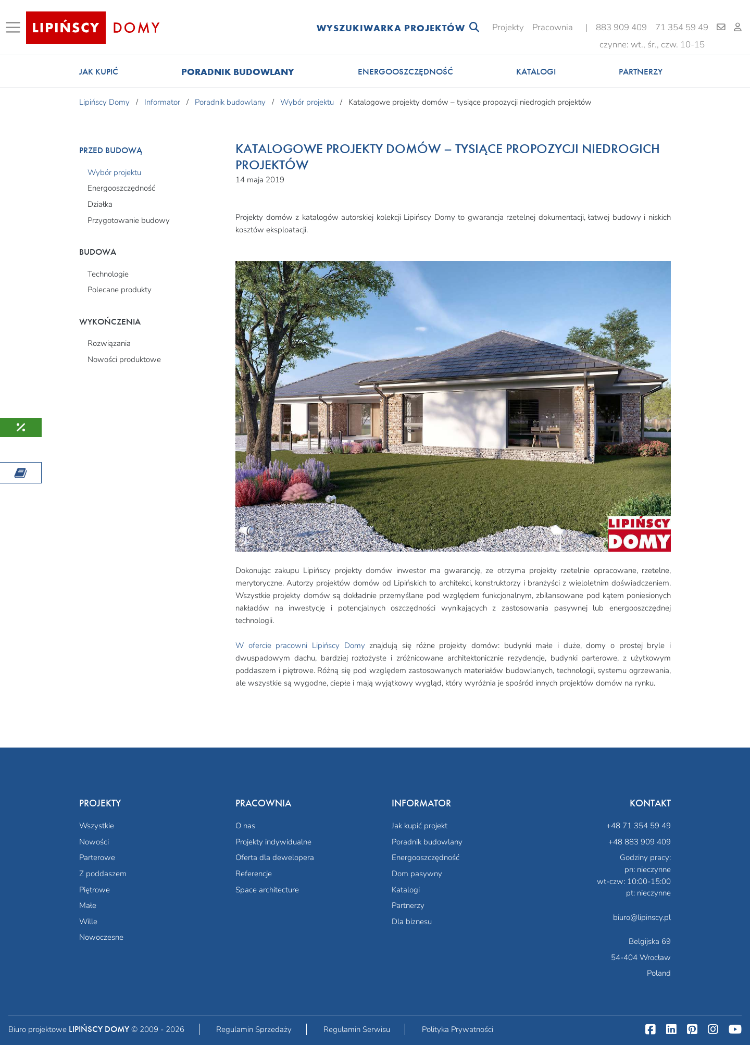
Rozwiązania (109, 343)
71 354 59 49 (681, 27)
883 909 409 (621, 27)
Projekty (508, 27)
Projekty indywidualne (273, 842)
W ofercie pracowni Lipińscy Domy (300, 645)
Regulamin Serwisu (356, 1029)
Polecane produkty (120, 289)
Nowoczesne (101, 937)
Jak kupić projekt (419, 825)
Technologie (108, 274)
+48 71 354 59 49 (638, 825)
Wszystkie (96, 825)
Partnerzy (640, 71)
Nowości (94, 842)
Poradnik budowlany (237, 72)
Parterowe (97, 857)
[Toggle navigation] (15, 27)
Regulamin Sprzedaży (254, 1029)
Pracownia (552, 27)
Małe (87, 905)
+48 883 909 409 (639, 842)
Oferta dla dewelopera (274, 857)
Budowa (97, 251)
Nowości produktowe (124, 359)
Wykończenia (110, 321)
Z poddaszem (103, 873)
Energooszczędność (405, 71)
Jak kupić (98, 71)
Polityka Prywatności (457, 1029)
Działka (100, 204)
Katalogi (536, 71)
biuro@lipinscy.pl (642, 917)
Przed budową (110, 150)
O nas (245, 825)
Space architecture (267, 890)
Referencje (253, 873)
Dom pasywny (417, 873)
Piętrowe (94, 890)
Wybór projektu (114, 172)
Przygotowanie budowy (129, 220)
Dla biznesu (412, 921)
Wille (88, 921)
